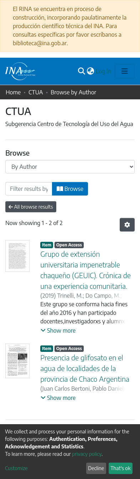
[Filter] (28, 189)
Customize (16, 468)
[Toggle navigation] (125, 71)
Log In (104, 71)
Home (13, 92)
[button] (90, 71)
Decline (96, 468)
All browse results (31, 207)
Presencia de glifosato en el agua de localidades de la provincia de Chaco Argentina (84, 368)
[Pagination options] (127, 224)
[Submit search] (81, 71)
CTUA (35, 92)
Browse (70, 188)
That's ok (120, 468)
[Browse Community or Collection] (70, 166)
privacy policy (87, 454)
